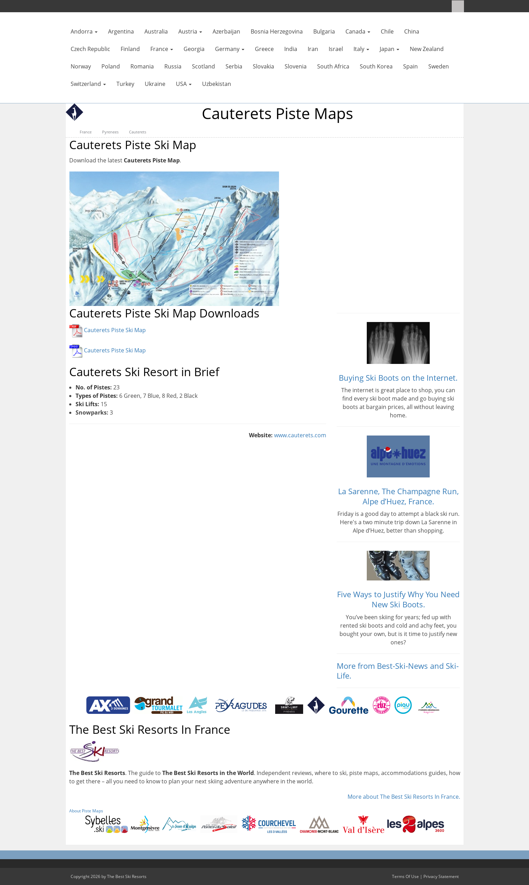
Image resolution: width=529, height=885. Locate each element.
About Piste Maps (86, 811)
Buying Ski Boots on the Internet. (398, 377)
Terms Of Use (405, 876)
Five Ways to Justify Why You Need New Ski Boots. (398, 599)
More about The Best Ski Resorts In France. (404, 796)
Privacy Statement (441, 876)
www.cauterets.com (300, 435)
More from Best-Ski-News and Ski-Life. (398, 670)
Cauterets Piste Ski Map (115, 330)
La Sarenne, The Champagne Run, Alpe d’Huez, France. (398, 496)
